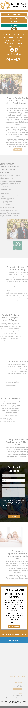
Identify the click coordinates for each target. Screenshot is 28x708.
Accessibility (23, 701)
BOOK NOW (14, 22)
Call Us (7, 707)
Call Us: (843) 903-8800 (14, 14)
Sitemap (17, 701)
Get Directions (14, 18)
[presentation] (12, 510)
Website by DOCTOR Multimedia (14, 702)
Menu (2, 11)
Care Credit (14, 25)
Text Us (21, 707)
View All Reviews (14, 626)
